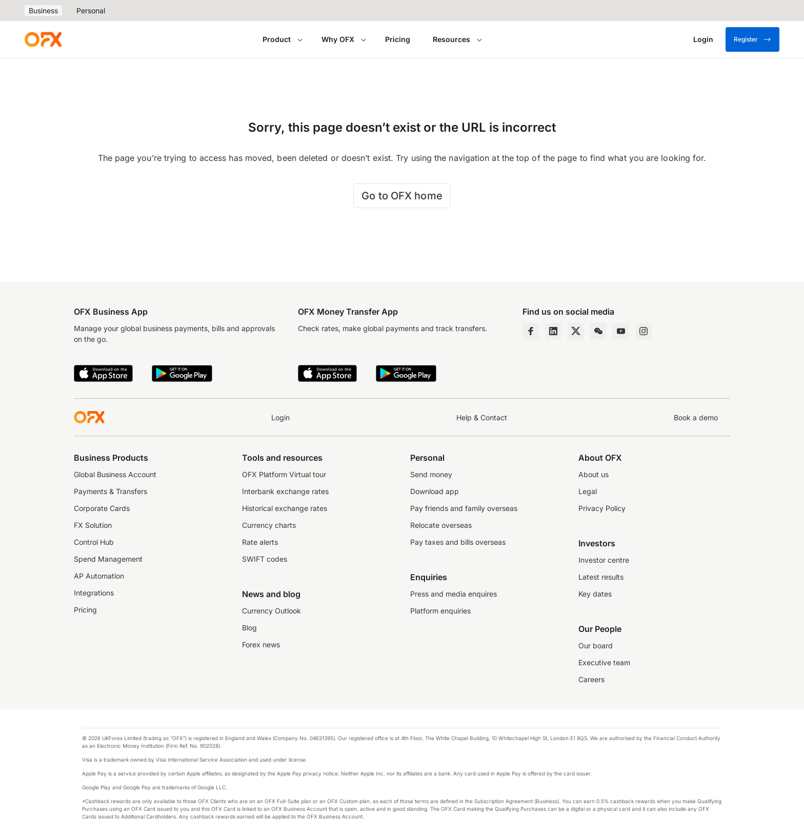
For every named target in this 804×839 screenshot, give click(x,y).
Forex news (261, 644)
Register (752, 39)
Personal (90, 10)
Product (277, 39)
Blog (249, 627)
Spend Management (108, 559)
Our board (595, 645)
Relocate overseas (441, 525)
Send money (431, 474)
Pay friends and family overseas (463, 508)
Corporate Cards (102, 508)
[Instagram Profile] (643, 331)
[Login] (703, 39)
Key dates (595, 593)
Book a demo (696, 417)
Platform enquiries (440, 610)
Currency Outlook (271, 610)
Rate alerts (260, 542)
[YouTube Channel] (621, 331)
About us (593, 474)
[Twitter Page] (576, 331)
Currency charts (269, 525)
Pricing (397, 39)
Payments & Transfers (110, 491)
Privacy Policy (602, 508)
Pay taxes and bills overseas (458, 542)
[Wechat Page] (598, 331)
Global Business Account (115, 474)
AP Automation (99, 575)
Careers (591, 679)
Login (280, 417)
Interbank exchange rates (285, 491)
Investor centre (603, 560)
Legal (587, 491)
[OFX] (43, 39)
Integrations (94, 592)
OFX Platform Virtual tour (284, 474)
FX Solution (93, 525)
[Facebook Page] (530, 331)
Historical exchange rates (284, 508)
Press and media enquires (453, 593)
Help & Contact (481, 417)
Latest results (601, 576)
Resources (451, 39)
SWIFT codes (264, 559)
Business (43, 10)
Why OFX (337, 39)
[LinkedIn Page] (553, 331)
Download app (434, 491)
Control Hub (94, 542)
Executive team (604, 662)
